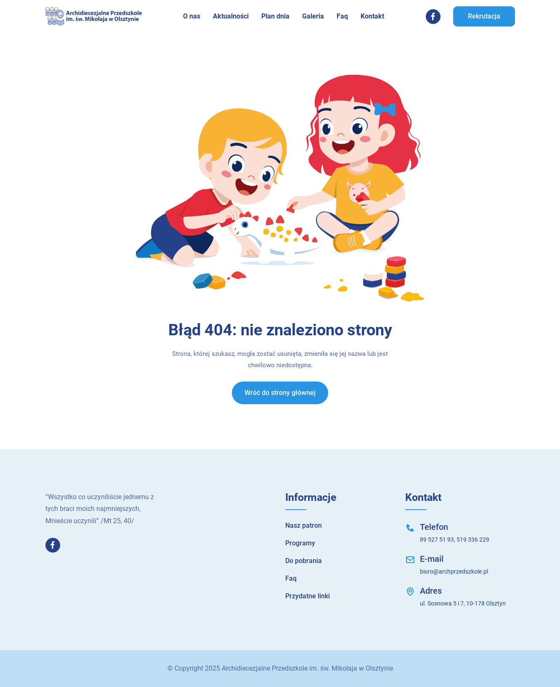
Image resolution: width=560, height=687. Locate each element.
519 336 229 (472, 539)
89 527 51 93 (437, 539)
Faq (342, 16)
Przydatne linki (307, 596)
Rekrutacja (484, 16)
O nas (191, 16)
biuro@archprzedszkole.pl (454, 571)
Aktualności (231, 16)
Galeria (313, 16)
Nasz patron (303, 525)
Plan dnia (275, 16)
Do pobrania (303, 561)
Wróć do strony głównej (280, 393)
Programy (300, 543)
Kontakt (372, 16)
